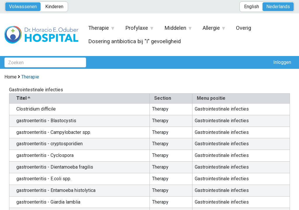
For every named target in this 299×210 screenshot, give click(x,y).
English (251, 6)
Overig (243, 28)
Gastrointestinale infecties (222, 109)
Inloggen (282, 62)
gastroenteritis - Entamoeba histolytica (55, 190)
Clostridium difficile (36, 109)
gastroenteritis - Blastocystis (46, 120)
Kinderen (54, 6)
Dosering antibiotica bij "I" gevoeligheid (134, 41)
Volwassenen (23, 6)
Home (10, 77)
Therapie (99, 30)
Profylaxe (137, 30)
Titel (23, 98)
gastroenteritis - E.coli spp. (43, 178)
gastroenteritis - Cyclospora (45, 155)
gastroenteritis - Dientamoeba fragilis (54, 167)
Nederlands (278, 6)
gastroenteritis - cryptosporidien (49, 143)
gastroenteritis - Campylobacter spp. (53, 132)
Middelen (175, 30)
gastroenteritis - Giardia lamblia (48, 202)
